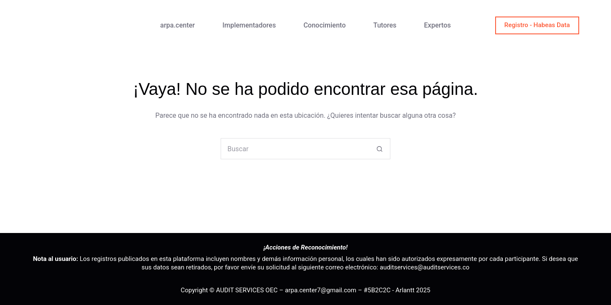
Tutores (385, 25)
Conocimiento (324, 25)
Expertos (437, 25)
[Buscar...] (295, 148)
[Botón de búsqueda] (379, 148)
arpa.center (177, 25)
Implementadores (249, 25)
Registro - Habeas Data (537, 25)
